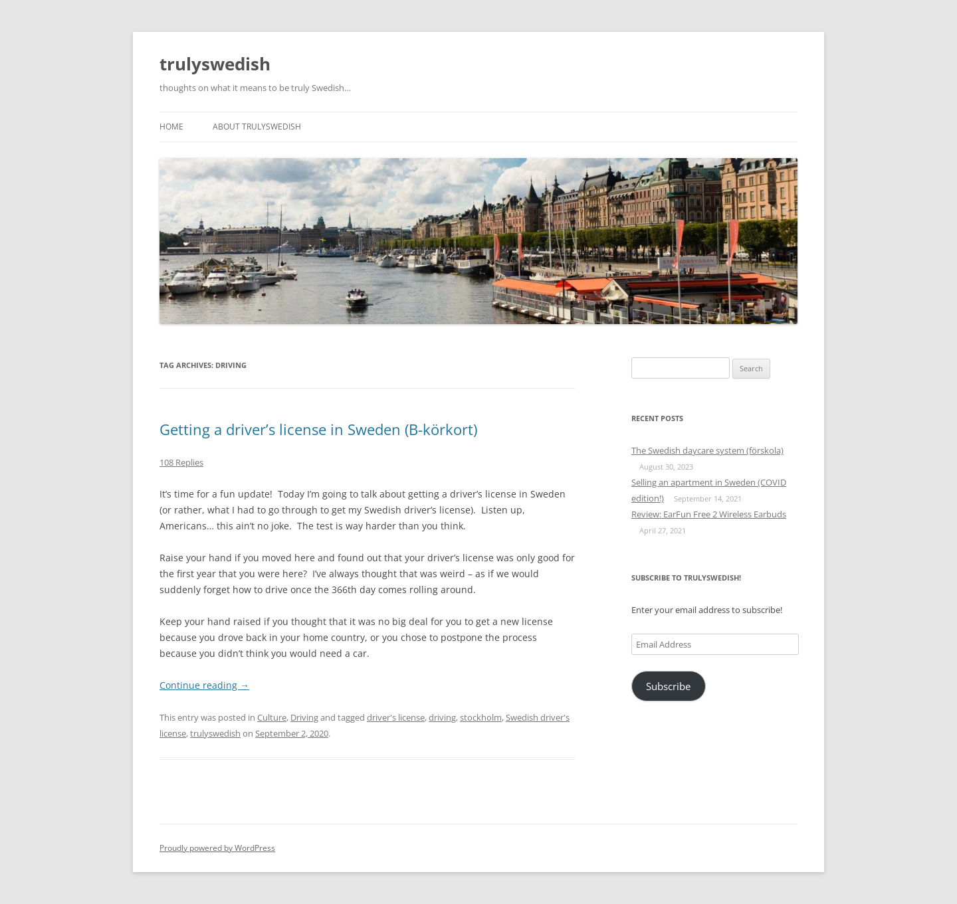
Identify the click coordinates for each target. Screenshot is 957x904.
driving (442, 717)
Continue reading (204, 685)
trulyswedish (215, 64)
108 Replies (181, 462)
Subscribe (668, 686)
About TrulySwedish (257, 126)
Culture (271, 717)
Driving (304, 717)
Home (171, 126)
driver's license (396, 717)
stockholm (481, 717)
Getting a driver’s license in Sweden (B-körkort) (318, 429)
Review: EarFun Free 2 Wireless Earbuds (708, 514)
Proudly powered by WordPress (217, 848)
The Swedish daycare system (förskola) (707, 450)
